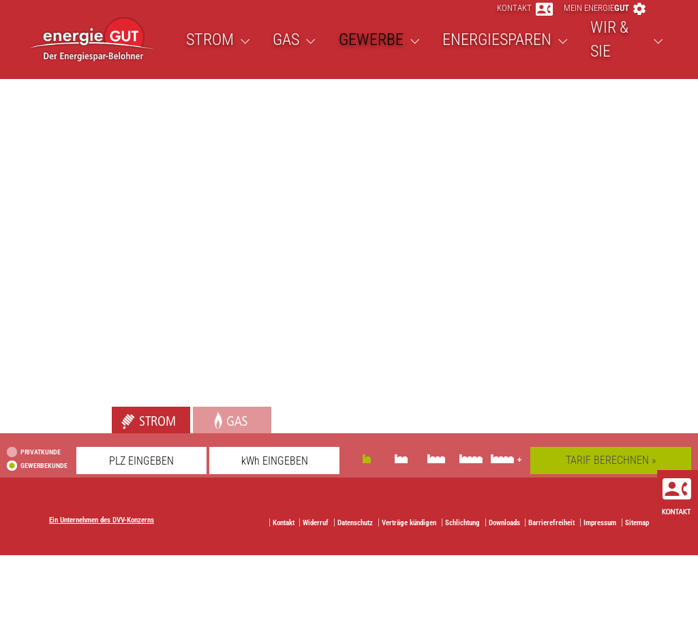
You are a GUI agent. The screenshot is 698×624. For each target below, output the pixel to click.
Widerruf (316, 543)
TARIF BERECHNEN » (611, 480)
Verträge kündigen (409, 543)
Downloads (504, 543)
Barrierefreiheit (551, 543)
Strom (125, 434)
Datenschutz (355, 543)
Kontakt (525, 18)
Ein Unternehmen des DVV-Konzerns (101, 540)
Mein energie (605, 18)
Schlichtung (462, 543)
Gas (201, 434)
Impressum (599, 543)
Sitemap (637, 543)
